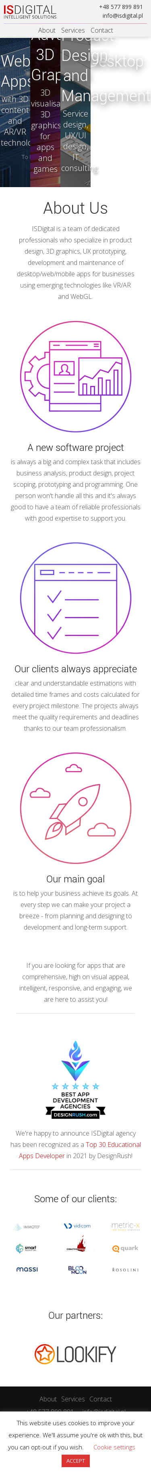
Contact (102, 30)
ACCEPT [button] (75, 1460)
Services (73, 30)
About (47, 30)
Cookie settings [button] (114, 1447)
